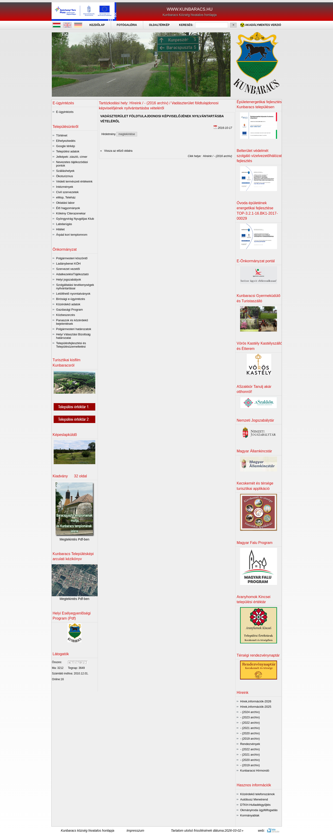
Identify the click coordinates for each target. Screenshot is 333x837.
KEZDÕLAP (97, 25)
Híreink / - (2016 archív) (216, 156)
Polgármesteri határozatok (73, 329)
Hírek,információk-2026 (255, 701)
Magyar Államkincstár (254, 451)
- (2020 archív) (250, 733)
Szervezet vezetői (68, 269)
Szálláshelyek (65, 171)
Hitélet (60, 229)
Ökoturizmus (64, 176)
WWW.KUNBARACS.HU (190, 9)
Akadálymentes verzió (263, 25)
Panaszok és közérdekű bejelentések (72, 321)
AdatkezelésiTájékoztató (72, 274)
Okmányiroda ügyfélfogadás (259, 810)
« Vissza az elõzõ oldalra (116, 150)
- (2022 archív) (250, 722)
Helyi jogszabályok (68, 279)
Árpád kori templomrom (71, 234)
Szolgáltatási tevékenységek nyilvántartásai (75, 286)
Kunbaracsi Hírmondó (254, 770)
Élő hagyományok (68, 208)
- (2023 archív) (250, 717)
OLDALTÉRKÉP (159, 25)
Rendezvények (250, 744)
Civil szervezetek (67, 192)
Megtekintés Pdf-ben (74, 539)
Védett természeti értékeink (74, 181)
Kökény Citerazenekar (71, 213)
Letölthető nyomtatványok (73, 293)
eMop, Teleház (66, 197)
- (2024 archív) (250, 712)
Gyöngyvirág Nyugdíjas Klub (75, 218)
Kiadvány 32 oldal (70, 476)
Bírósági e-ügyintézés (70, 299)
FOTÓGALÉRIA (127, 25)
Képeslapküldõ (65, 435)
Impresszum (135, 830)
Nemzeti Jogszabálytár (255, 420)
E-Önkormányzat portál (256, 261)
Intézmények (64, 186)
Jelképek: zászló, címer (71, 156)
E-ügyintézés (65, 112)
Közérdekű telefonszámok (257, 794)
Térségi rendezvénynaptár (258, 655)
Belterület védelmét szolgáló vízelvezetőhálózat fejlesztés (259, 156)
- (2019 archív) (250, 738)
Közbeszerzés (65, 315)
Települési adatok (67, 151)
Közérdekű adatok (68, 304)
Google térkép (65, 146)
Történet (61, 135)
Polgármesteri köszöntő (72, 258)
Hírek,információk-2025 (255, 706)
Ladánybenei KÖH (68, 263)
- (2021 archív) (250, 728)
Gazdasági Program (69, 309)
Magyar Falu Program (255, 543)
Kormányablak (249, 815)
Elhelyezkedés (66, 140)
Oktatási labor (65, 202)
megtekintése (126, 134)
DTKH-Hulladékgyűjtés (255, 804)
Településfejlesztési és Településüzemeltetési (71, 344)
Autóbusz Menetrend (254, 799)
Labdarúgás (64, 224)
